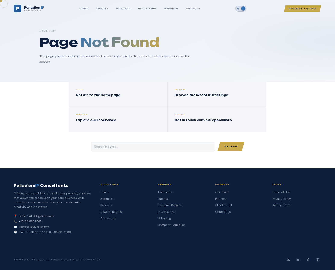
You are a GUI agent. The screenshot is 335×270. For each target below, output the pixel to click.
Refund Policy (281, 205)
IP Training (147, 8)
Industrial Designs (170, 205)
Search (231, 146)
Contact (193, 8)
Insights (171, 8)
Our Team (221, 192)
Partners (220, 199)
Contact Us (108, 218)
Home (83, 8)
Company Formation (172, 225)
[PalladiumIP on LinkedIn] (288, 260)
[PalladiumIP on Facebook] (307, 260)
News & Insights (111, 212)
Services (123, 8)
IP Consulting (166, 212)
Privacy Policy (281, 199)
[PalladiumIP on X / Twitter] (298, 260)
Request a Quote (303, 8)
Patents (163, 199)
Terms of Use (281, 192)
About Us (106, 199)
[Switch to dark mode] (240, 9)
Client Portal (223, 205)
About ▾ (102, 8)
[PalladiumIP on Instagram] (317, 260)
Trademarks (165, 192)
